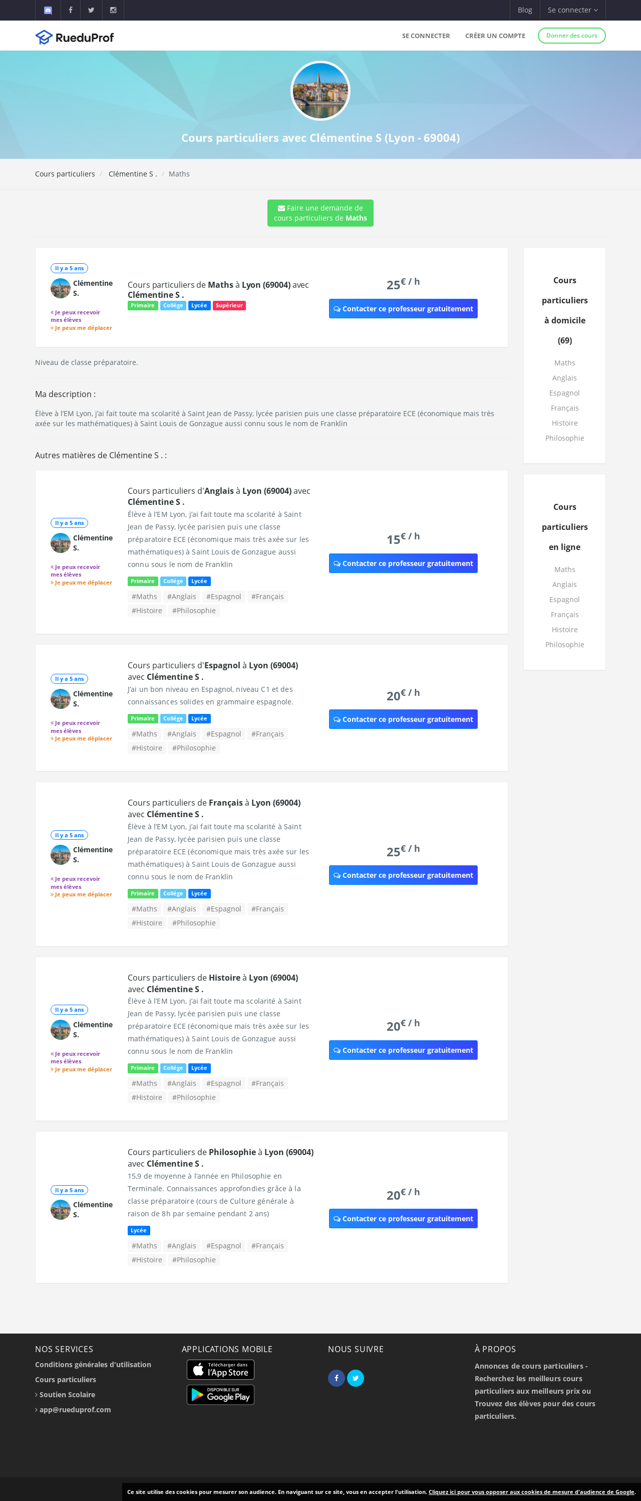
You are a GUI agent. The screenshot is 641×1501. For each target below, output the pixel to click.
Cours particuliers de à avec (218, 289)
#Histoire (147, 610)
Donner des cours (571, 35)
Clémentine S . (132, 173)
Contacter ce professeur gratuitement (403, 308)
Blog (525, 10)
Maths (564, 362)
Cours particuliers (65, 173)
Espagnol (564, 393)
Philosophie (564, 438)
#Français (267, 596)
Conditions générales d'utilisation (93, 1364)
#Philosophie (194, 610)
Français (565, 408)
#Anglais (181, 596)
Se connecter (426, 35)
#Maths (144, 596)
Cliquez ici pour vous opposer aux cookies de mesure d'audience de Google (531, 1491)
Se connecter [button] (573, 10)
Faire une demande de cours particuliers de (320, 213)
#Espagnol (223, 596)
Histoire (565, 423)
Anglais (564, 378)
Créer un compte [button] (495, 35)
